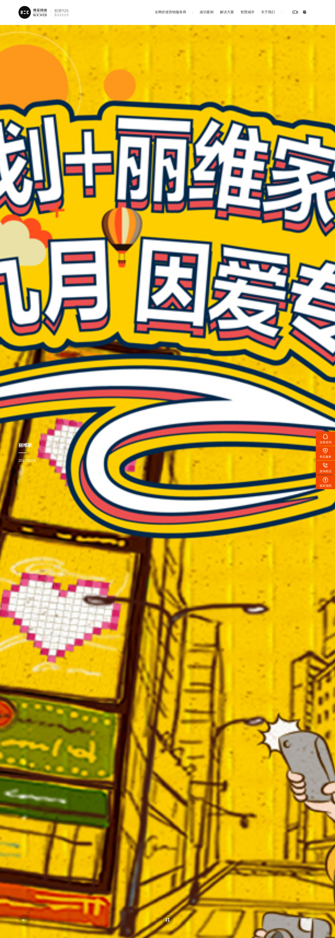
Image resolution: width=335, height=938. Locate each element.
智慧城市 (247, 12)
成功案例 (207, 12)
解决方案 (227, 12)
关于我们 (268, 12)
